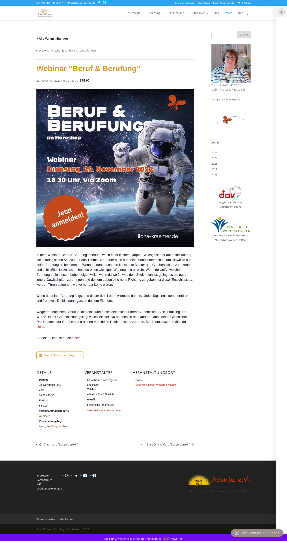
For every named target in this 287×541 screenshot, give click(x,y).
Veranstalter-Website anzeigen (104, 410)
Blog (216, 13)
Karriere (63, 426)
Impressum (43, 475)
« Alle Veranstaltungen (52, 38)
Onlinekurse (176, 13)
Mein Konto (204, 3)
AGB (39, 484)
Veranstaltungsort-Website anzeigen (156, 384)
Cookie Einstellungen (49, 488)
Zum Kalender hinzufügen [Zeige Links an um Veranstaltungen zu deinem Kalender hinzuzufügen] (60, 355)
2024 (214, 158)
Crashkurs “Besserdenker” (60, 444)
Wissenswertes (45, 519)
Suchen (244, 34)
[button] (257, 533)
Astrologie (134, 13)
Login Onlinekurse (184, 3)
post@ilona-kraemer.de (225, 99)
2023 (214, 163)
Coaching (154, 13)
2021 (214, 175)
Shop (240, 13)
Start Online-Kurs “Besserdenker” (168, 444)
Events (228, 13)
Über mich (198, 13)
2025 (214, 152)
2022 (214, 169)
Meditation (67, 519)
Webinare (44, 416)
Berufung (51, 426)
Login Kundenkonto (223, 3)
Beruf (42, 426)
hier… (40, 327)
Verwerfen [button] (176, 538)
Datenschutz (44, 480)
